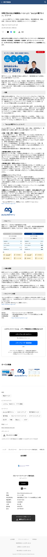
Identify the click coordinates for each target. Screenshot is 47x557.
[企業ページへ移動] (23, 466)
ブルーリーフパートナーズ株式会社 (28, 449)
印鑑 (11, 419)
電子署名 (5, 416)
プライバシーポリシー (23, 539)
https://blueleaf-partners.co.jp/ (19, 318)
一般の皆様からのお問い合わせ (23, 550)
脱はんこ (17, 419)
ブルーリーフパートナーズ (18, 416)
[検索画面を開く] (45, 2)
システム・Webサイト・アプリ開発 (13, 404)
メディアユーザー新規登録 (23, 343)
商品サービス (6, 395)
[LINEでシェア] (14, 32)
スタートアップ (21, 412)
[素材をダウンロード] (19, 32)
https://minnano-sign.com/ (9, 203)
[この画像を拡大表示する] (8, 373)
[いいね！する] (3, 32)
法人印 (5, 419)
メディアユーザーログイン (23, 334)
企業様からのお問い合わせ (23, 547)
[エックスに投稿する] (7, 32)
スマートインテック (34, 416)
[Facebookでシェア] (11, 32)
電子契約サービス (34, 412)
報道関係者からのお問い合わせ (23, 543)
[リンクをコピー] (22, 32)
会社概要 (12, 539)
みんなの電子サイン (8, 412)
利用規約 (34, 539)
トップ (4, 449)
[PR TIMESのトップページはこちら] (7, 2)
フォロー (23, 483)
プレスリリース (12, 449)
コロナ (25, 419)
